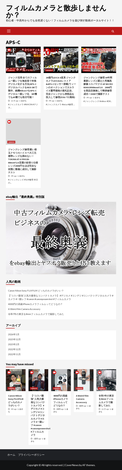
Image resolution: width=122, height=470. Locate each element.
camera (11, 70)
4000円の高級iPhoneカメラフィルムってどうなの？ (35, 304)
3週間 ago (60, 409)
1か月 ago (15, 101)
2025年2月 (13, 344)
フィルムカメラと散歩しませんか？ (56, 11)
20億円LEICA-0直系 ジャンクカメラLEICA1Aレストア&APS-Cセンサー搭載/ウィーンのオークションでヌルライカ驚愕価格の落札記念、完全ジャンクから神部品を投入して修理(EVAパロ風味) (61, 87)
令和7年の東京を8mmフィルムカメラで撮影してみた (36, 314)
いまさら (22, 101)
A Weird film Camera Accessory (24, 309)
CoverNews (72, 465)
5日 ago (14, 409)
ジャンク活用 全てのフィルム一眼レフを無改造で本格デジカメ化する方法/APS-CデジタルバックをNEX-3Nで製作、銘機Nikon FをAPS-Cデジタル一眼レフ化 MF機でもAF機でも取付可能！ (22, 87)
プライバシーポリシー (31, 454)
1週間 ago (37, 439)
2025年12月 (14, 339)
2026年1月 (13, 334)
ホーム (11, 454)
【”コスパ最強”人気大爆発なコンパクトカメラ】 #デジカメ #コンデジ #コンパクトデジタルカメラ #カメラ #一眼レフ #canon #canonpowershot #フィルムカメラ (60, 297)
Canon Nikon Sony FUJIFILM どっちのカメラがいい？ (36, 290)
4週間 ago (83, 406)
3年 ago (52, 101)
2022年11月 (14, 354)
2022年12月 (14, 349)
